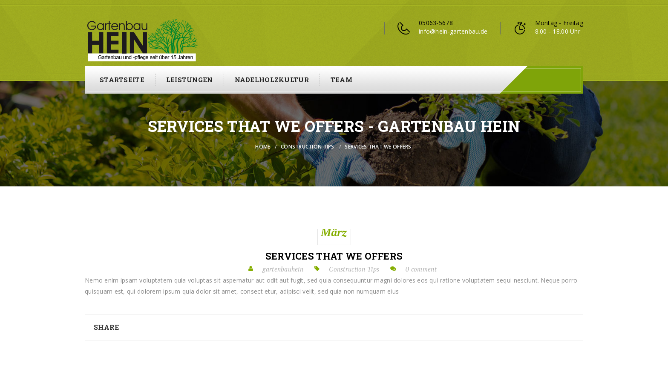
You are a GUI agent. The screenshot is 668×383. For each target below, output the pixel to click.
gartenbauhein (282, 269)
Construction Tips (307, 146)
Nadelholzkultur (272, 79)
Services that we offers (334, 256)
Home (262, 146)
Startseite (122, 79)
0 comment (421, 269)
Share (106, 327)
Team (341, 79)
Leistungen (189, 79)
